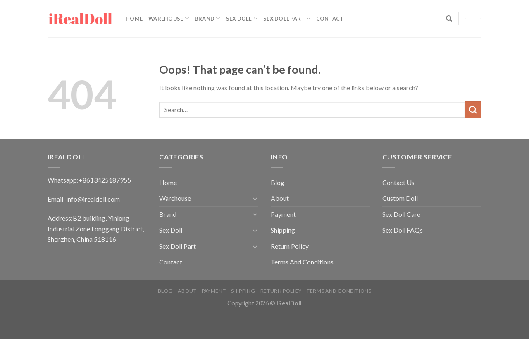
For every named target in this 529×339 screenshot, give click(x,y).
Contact (330, 18)
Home (134, 18)
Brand (207, 18)
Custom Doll (400, 198)
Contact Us (398, 182)
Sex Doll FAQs (402, 230)
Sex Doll (242, 18)
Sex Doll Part (286, 18)
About (280, 198)
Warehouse (168, 18)
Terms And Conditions (302, 262)
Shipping (283, 230)
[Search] (449, 18)
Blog (277, 182)
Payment (283, 214)
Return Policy (290, 246)
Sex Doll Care (401, 214)
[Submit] (473, 109)
